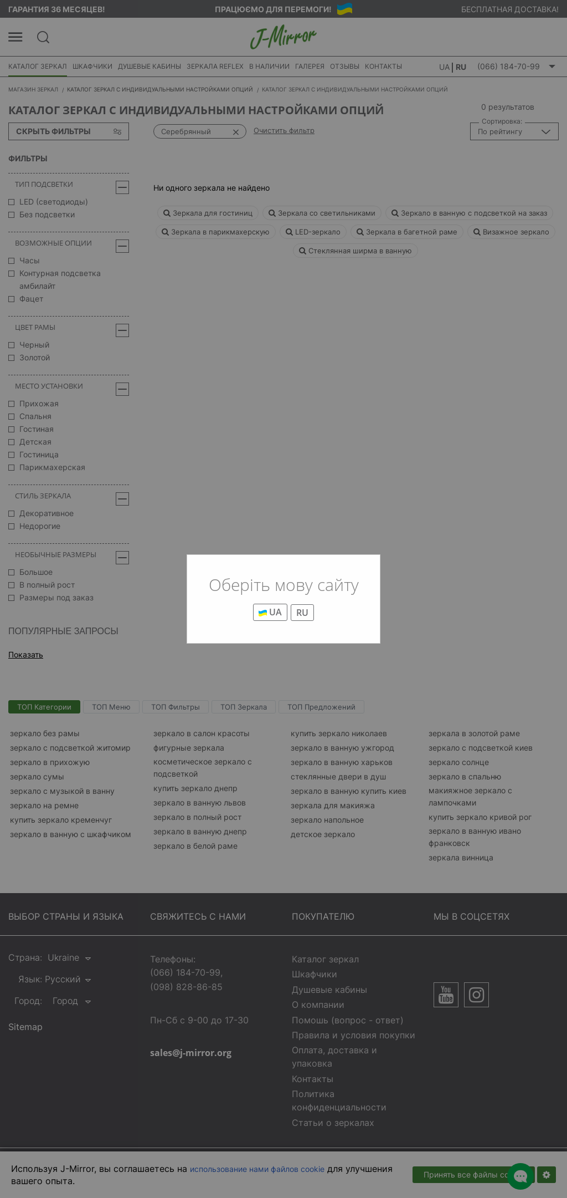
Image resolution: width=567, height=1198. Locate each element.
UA (270, 612)
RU (302, 612)
